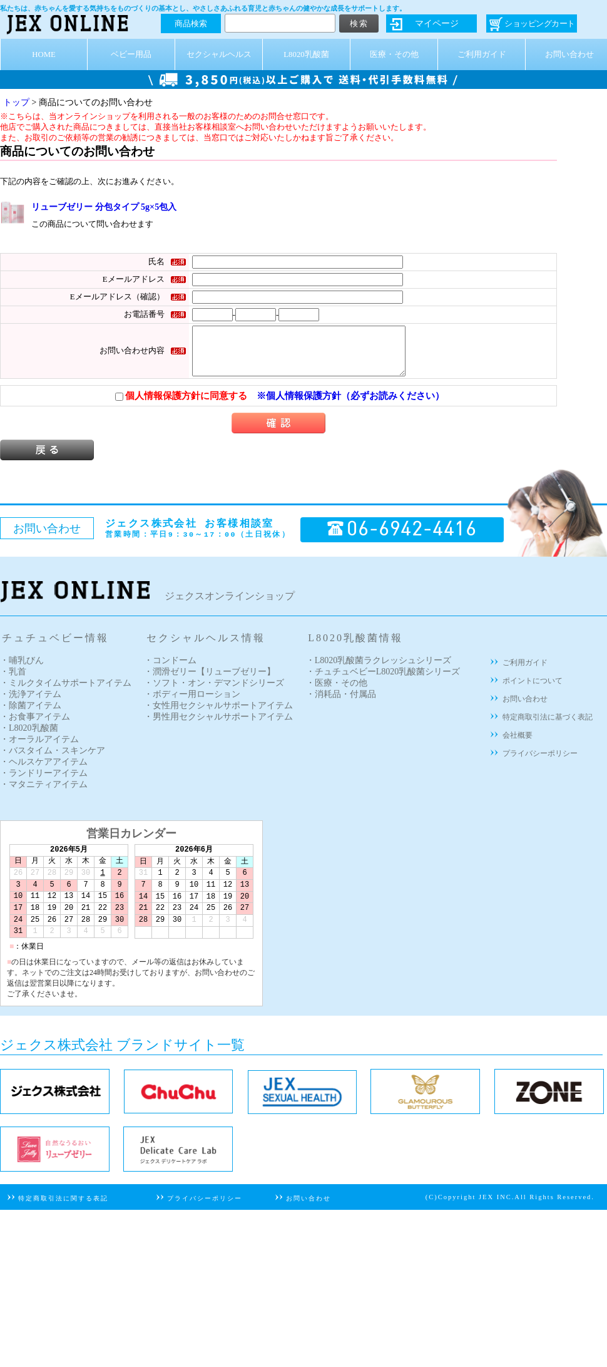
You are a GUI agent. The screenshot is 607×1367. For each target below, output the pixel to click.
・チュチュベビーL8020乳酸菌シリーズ (383, 681)
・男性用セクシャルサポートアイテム (218, 726)
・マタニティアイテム (44, 793)
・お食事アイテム (35, 726)
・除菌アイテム (30, 715)
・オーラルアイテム (39, 748)
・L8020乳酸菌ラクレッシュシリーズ (379, 669)
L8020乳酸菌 (306, 54)
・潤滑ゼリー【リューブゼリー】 (209, 681)
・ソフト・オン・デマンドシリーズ (214, 692)
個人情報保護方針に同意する (181, 405)
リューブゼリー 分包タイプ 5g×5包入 (103, 207)
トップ (16, 102)
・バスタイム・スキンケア (52, 760)
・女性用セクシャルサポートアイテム (218, 715)
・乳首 (13, 681)
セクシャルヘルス (219, 54)
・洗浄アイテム (30, 703)
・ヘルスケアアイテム (44, 771)
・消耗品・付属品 (341, 703)
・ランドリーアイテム (44, 782)
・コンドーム (170, 669)
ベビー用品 (131, 54)
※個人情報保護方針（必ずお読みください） (350, 405)
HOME (44, 54)
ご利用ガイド (481, 54)
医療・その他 (394, 54)
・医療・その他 (336, 692)
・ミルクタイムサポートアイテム (65, 692)
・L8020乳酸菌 (29, 737)
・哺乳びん (22, 669)
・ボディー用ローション (192, 703)
